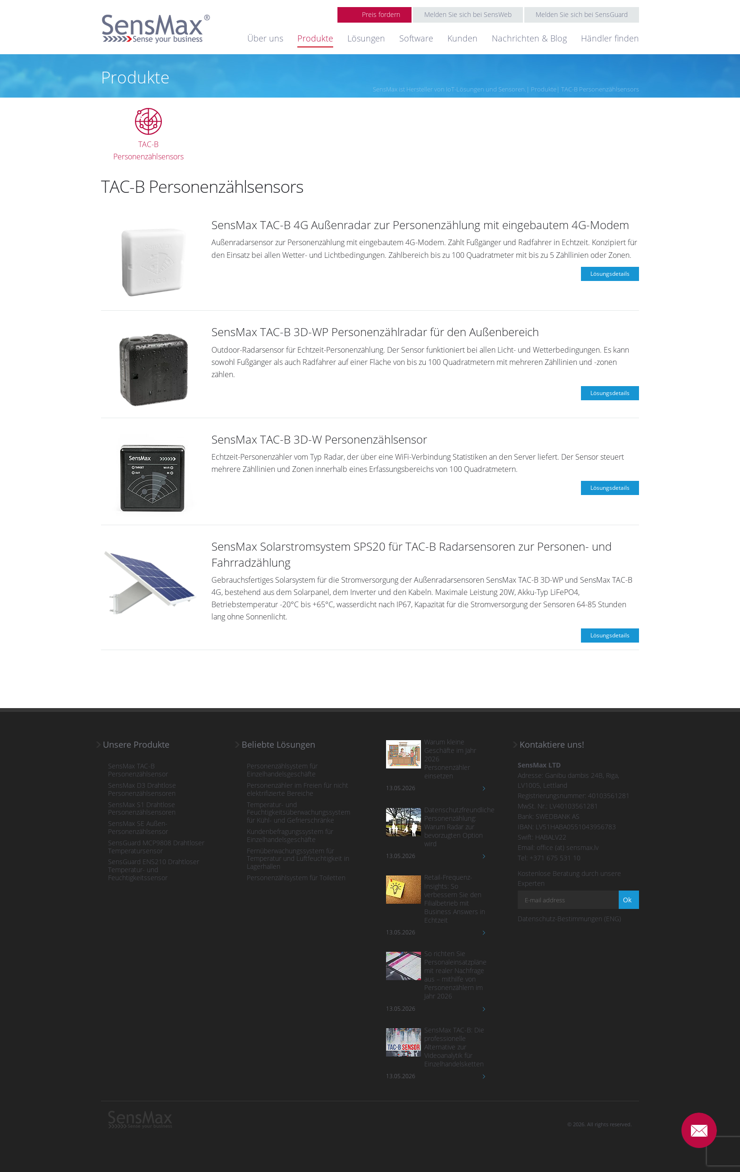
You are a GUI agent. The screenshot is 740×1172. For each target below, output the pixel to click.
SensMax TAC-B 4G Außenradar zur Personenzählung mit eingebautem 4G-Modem (420, 224)
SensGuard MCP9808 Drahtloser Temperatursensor (156, 847)
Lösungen (366, 38)
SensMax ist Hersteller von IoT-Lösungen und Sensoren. (449, 89)
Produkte (315, 38)
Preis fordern (381, 14)
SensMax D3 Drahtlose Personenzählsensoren (142, 790)
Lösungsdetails (610, 274)
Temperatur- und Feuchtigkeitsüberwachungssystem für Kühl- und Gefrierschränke (298, 813)
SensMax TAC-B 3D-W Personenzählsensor (319, 439)
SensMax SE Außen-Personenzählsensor (138, 828)
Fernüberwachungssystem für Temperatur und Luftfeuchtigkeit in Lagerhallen (298, 859)
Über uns (265, 38)
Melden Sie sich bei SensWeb (468, 14)
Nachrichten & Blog (529, 38)
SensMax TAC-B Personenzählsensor (138, 770)
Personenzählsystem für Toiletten (296, 878)
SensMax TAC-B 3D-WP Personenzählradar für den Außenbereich (375, 331)
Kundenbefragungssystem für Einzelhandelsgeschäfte (290, 836)
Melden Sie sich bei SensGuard (582, 14)
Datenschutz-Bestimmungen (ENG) (569, 918)
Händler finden (610, 38)
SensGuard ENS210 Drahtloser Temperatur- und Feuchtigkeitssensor (153, 870)
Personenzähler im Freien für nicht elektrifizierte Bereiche (297, 790)
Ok (627, 899)
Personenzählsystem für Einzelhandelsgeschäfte (282, 770)
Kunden (462, 38)
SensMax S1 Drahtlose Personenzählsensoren (142, 809)
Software (416, 38)
